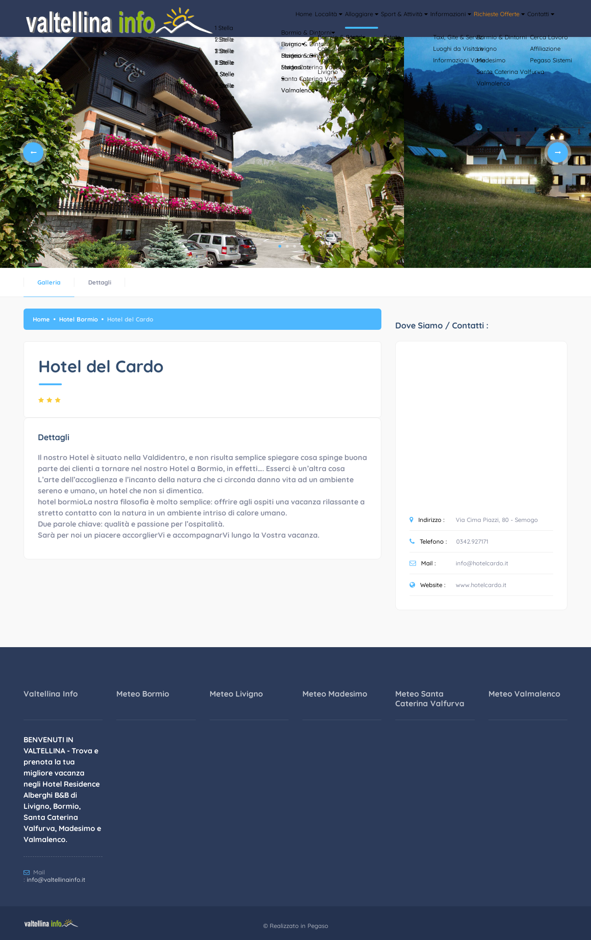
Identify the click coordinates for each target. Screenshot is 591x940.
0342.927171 (472, 541)
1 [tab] (279, 246)
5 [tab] (309, 246)
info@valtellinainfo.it (56, 879)
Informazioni (417, 44)
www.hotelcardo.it (481, 584)
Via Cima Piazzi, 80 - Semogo (497, 519)
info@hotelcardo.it (482, 563)
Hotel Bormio (78, 319)
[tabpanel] (202, 152)
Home (223, 44)
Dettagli (99, 282)
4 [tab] (302, 246)
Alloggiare (301, 44)
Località (257, 44)
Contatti (535, 44)
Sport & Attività (357, 44)
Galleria (48, 282)
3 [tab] (294, 246)
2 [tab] (287, 246)
